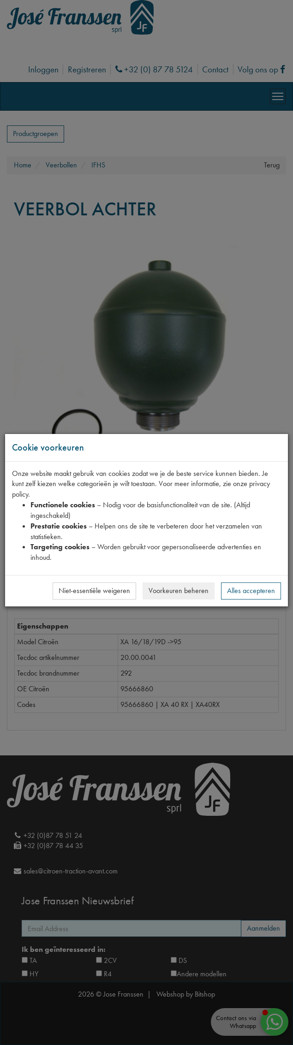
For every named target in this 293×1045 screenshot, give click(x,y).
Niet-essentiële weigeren (94, 590)
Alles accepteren (251, 590)
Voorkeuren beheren (179, 590)
